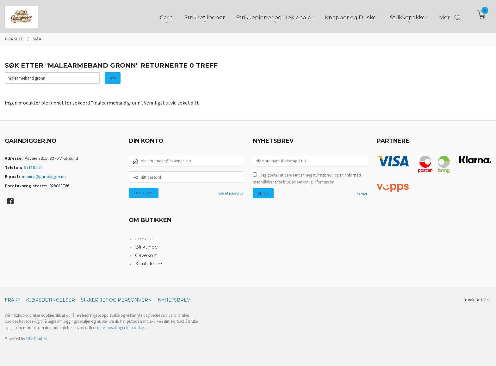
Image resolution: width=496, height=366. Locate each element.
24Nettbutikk (36, 338)
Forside (144, 239)
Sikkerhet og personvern (116, 300)
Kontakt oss (149, 264)
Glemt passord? (230, 193)
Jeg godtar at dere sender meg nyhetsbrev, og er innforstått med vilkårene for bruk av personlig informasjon (307, 178)
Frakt (12, 300)
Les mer (361, 193)
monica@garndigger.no (44, 176)
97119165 (33, 167)
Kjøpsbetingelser (50, 300)
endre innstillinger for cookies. (120, 327)
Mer (444, 16)
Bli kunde (146, 247)
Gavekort (146, 255)
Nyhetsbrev (174, 300)
